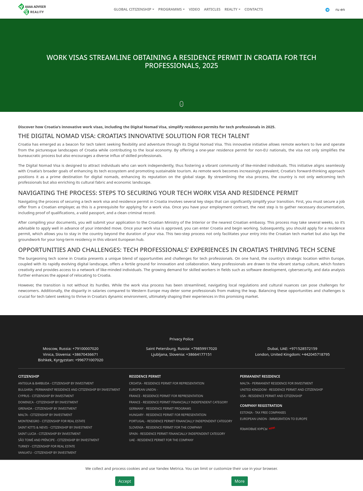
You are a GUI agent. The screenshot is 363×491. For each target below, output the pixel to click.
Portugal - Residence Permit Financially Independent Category (180, 421)
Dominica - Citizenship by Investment (48, 402)
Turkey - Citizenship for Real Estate (46, 446)
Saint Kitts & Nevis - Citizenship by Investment (55, 427)
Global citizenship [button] (132, 9)
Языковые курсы (253, 429)
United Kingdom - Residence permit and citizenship (281, 389)
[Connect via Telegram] (327, 9)
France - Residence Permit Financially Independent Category (178, 402)
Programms (170, 9)
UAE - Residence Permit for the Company (161, 440)
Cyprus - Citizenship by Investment (46, 396)
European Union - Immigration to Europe (273, 419)
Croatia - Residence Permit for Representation (166, 383)
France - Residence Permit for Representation (166, 396)
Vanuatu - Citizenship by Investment (47, 452)
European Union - (143, 389)
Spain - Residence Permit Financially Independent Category (177, 434)
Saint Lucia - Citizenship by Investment (49, 434)
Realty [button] (231, 9)
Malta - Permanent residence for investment (276, 383)
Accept (124, 481)
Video (194, 9)
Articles (212, 9)
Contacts (254, 9)
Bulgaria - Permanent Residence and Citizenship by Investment (69, 389)
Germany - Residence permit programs (160, 408)
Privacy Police (181, 338)
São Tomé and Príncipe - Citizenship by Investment (58, 440)
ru (337, 9)
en (342, 9)
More (240, 481)
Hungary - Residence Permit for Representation (167, 415)
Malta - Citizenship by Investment (45, 415)
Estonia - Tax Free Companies (263, 412)
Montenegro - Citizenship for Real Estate (51, 421)
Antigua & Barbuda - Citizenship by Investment (56, 383)
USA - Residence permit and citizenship (271, 396)
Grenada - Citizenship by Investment (47, 408)
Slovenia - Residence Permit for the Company (165, 427)
